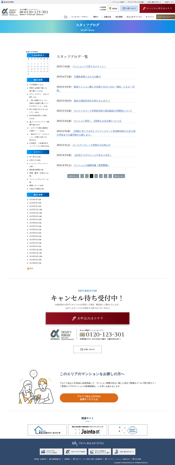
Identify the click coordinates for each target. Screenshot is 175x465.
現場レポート (34, 185)
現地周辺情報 (34, 169)
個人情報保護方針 (55, 459)
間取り (95, 17)
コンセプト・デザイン (79, 17)
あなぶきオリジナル (134, 17)
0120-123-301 (36, 12)
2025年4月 (33, 236)
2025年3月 (33, 239)
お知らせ (32, 160)
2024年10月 (34, 256)
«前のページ (73, 176)
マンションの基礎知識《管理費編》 (92, 165)
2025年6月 (33, 229)
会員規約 (67, 459)
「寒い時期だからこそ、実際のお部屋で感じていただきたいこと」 (39, 103)
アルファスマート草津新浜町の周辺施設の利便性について (103, 110)
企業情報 (103, 10)
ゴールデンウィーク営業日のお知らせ (91, 144)
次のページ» (119, 176)
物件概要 (103, 7)
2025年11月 (33, 213)
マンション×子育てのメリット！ (89, 66)
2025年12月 (34, 209)
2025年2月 (33, 243)
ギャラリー (150, 17)
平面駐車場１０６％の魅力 (87, 76)
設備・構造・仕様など (38, 173)
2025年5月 (33, 233)
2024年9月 (33, 259)
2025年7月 (33, 226)
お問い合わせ (131, 8)
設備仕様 (107, 17)
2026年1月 (33, 206)
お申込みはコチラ (90, 318)
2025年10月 (34, 216)
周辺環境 (118, 17)
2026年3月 (33, 202)
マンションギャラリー (38, 179)
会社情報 (138, 459)
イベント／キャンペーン (39, 163)
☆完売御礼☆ (34, 84)
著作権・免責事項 (40, 459)
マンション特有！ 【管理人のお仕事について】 (98, 120)
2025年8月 (33, 222)
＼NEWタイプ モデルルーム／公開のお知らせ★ (39, 137)
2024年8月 (33, 263)
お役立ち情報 (34, 188)
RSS (30, 268)
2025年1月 (33, 246)
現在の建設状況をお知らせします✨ (92, 100)
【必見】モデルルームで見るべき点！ (93, 155)
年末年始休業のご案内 (38, 115)
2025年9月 (33, 219)
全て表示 (32, 156)
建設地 (114, 8)
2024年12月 (34, 249)
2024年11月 (33, 253)
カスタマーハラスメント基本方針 (118, 459)
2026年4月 (33, 199)
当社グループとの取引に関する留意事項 (88, 459)
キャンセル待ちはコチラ (159, 8)
